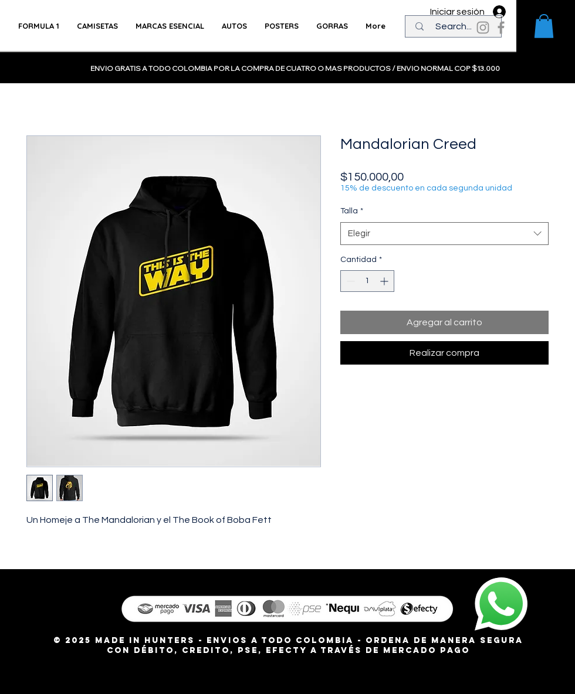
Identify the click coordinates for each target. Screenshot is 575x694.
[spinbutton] (367, 281)
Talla (351, 211)
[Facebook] (501, 27)
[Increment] (385, 281)
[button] (544, 26)
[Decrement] (349, 281)
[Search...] (453, 26)
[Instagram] (483, 27)
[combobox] (444, 233)
